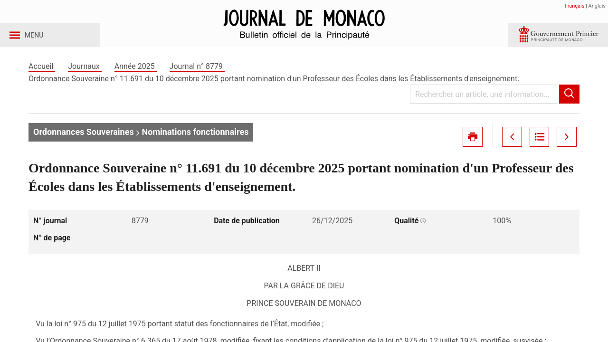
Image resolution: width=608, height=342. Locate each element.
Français (575, 6)
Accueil (41, 75)
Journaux (84, 75)
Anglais (597, 6)
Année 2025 (135, 75)
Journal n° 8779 (197, 75)
